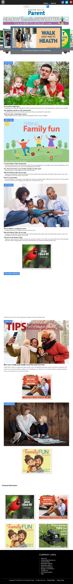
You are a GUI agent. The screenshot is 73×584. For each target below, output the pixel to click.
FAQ (42, 574)
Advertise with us (46, 565)
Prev (7, 52)
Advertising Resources (48, 560)
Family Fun (8, 321)
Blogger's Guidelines (47, 568)
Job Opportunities (46, 572)
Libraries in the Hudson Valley (36, 239)
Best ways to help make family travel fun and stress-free (24, 365)
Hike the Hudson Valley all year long (36, 174)
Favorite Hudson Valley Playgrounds (36, 165)
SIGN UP (53, 3)
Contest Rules (45, 562)
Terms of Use (60, 580)
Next (65, 52)
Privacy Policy (51, 580)
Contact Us (44, 570)
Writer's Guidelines (47, 567)
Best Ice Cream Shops (36, 179)
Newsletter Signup (46, 563)
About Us (44, 558)
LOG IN (46, 3)
